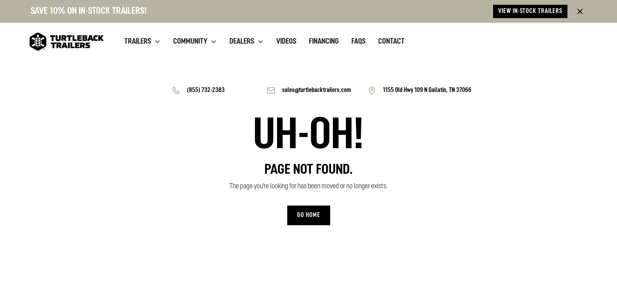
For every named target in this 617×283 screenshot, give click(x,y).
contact (391, 42)
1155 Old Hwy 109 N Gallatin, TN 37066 (427, 90)
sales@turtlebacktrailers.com (316, 90)
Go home (308, 215)
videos (286, 42)
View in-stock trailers (530, 11)
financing (324, 42)
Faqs (358, 42)
